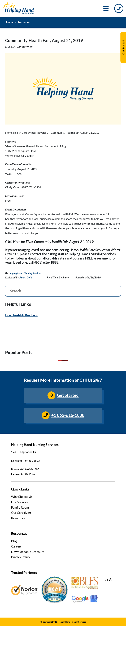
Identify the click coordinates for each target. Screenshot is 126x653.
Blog (14, 541)
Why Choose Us (21, 496)
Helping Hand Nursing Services (24, 273)
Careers (16, 546)
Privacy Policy (20, 557)
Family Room (20, 507)
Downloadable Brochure (21, 315)
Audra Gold (25, 277)
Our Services (19, 502)
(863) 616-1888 (29, 469)
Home (9, 22)
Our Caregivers (21, 512)
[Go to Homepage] (18, 8)
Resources (18, 518)
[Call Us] (118, 8)
